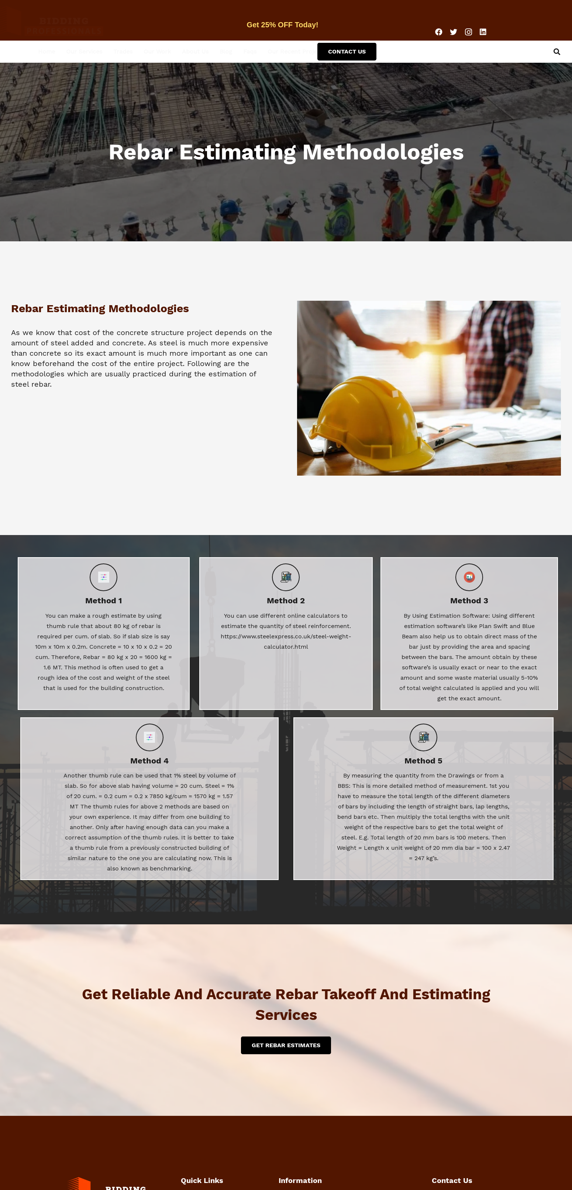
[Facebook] (438, 32)
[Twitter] (453, 32)
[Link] (68, 20)
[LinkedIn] (483, 32)
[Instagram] (468, 32)
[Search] (556, 51)
